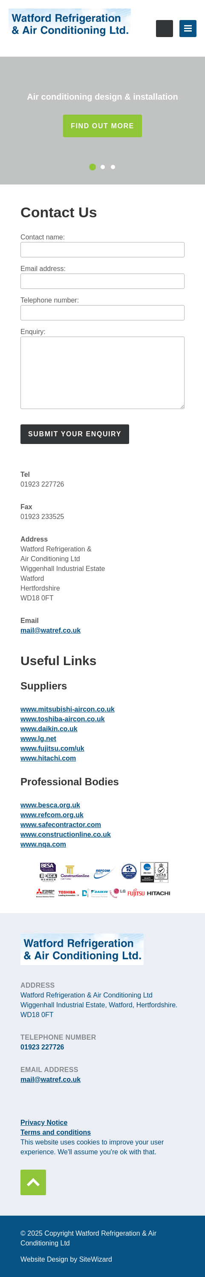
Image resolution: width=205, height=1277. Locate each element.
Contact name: (42, 237)
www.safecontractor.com (60, 824)
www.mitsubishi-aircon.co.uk (67, 709)
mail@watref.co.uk (50, 630)
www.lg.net (38, 738)
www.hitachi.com (48, 758)
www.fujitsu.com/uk (52, 748)
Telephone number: (49, 300)
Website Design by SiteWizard (66, 1259)
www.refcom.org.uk (52, 815)
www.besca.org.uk (50, 805)
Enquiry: (33, 331)
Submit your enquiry (74, 434)
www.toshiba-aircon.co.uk (62, 719)
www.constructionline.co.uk (65, 834)
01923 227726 (164, 28)
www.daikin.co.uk (49, 728)
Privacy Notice (43, 1122)
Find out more (102, 126)
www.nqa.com (43, 844)
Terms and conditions (55, 1132)
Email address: (43, 268)
